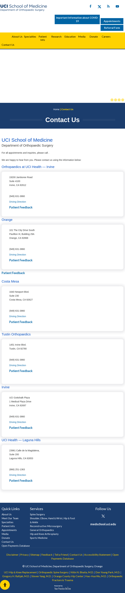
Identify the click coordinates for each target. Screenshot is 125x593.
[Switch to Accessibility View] (5, 585)
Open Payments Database (16, 545)
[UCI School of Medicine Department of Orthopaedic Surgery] (23, 7)
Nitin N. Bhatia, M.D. (82, 572)
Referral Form (112, 27)
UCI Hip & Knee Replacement (20, 572)
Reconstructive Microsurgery (46, 526)
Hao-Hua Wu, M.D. (96, 576)
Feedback (46, 554)
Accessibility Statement (97, 554)
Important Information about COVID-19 (77, 19)
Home (5, 36)
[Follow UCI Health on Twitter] (103, 516)
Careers (106, 36)
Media (81, 36)
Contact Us (8, 44)
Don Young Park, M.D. (107, 572)
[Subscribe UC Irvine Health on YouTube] (117, 7)
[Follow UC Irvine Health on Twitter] (99, 7)
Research (56, 36)
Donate (94, 36)
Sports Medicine (39, 537)
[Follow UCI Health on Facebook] (94, 516)
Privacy (24, 554)
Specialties (30, 36)
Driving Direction (17, 201)
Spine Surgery (37, 514)
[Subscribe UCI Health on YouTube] (112, 516)
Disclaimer (12, 554)
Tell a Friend (61, 554)
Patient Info (8, 526)
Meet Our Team (10, 518)
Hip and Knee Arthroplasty (44, 533)
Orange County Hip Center (68, 576)
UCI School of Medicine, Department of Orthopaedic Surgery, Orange (64, 566)
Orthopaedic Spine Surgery (54, 572)
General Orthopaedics (42, 530)
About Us (17, 36)
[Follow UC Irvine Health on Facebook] (90, 7)
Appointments (112, 21)
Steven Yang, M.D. (41, 576)
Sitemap (35, 554)
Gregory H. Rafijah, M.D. (16, 576)
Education (70, 36)
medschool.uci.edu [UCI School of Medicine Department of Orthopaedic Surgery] (103, 524)
